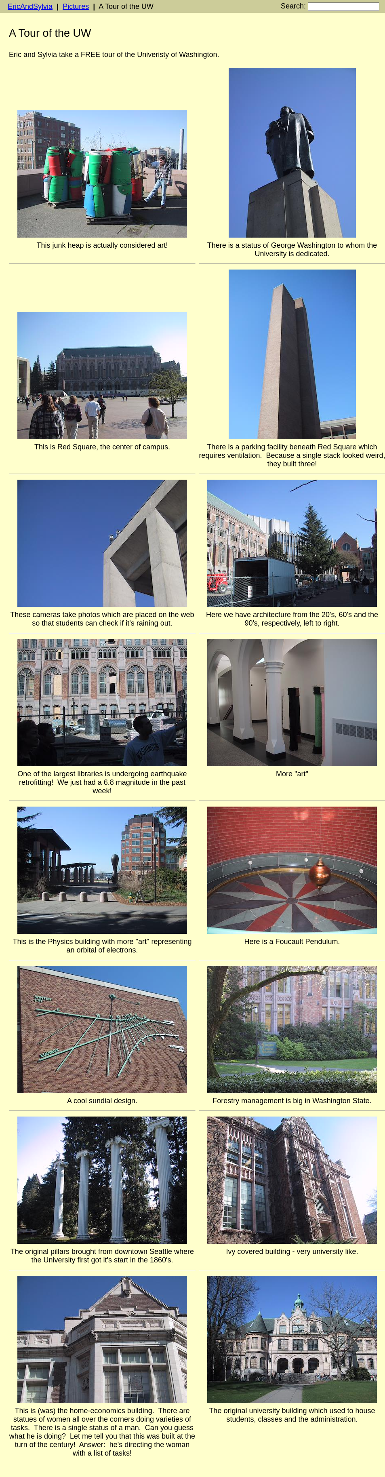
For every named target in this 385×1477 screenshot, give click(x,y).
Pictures (76, 6)
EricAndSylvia (30, 6)
